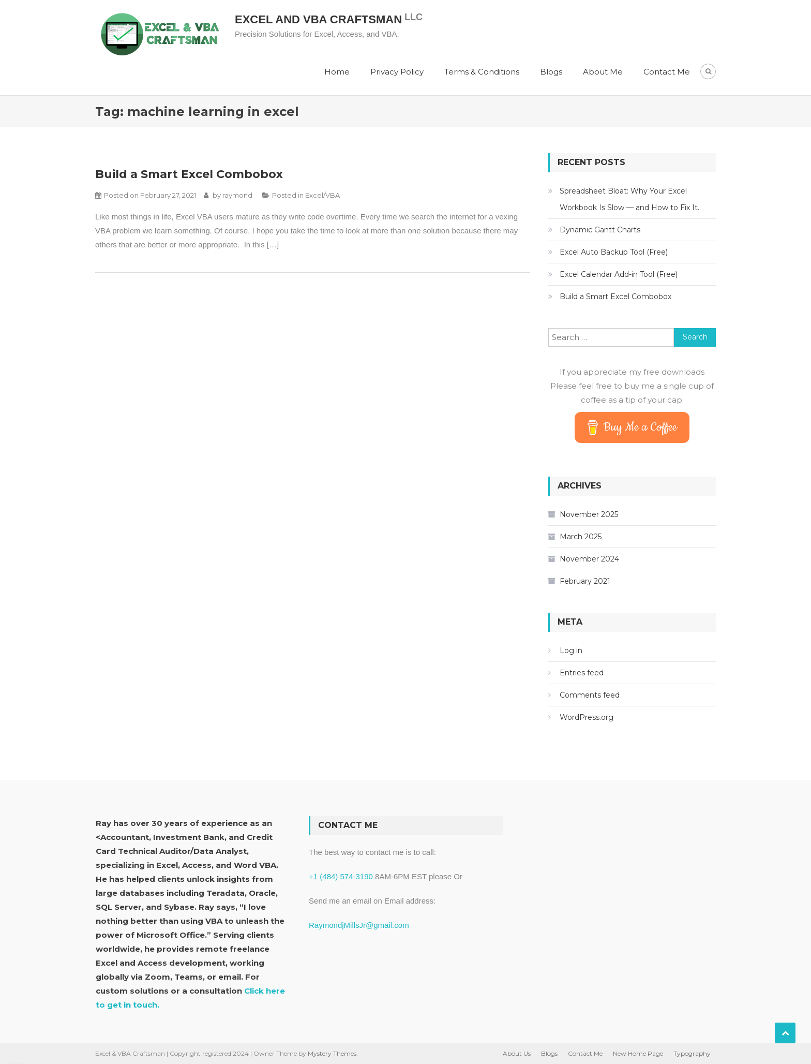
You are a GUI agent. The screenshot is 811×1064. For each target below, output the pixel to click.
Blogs (551, 72)
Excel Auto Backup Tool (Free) (614, 252)
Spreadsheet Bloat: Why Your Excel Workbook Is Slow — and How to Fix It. (629, 199)
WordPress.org (586, 717)
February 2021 (585, 581)
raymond (237, 195)
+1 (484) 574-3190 (341, 876)
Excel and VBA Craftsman (318, 19)
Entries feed (582, 672)
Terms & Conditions (481, 72)
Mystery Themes (332, 1053)
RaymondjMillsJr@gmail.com (359, 925)
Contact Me (666, 72)
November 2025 (589, 514)
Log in (571, 650)
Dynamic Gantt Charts (600, 229)
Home (337, 72)
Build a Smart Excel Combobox (189, 174)
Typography (692, 1053)
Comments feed (590, 695)
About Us (517, 1053)
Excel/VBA (322, 195)
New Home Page (638, 1053)
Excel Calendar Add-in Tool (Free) (619, 274)
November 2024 (589, 559)
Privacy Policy (397, 72)
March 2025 (581, 536)
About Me (603, 72)
